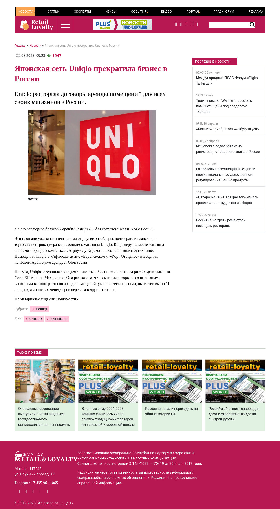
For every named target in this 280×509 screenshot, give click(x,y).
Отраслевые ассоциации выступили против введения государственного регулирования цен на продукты (225, 174)
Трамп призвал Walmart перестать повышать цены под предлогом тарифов (224, 106)
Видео (166, 11)
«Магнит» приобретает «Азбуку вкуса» (227, 129)
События (138, 11)
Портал (192, 11)
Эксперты (82, 11)
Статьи (53, 11)
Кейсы (110, 11)
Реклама (256, 11)
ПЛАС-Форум (223, 11)
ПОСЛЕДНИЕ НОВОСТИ (213, 61)
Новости (25, 11)
